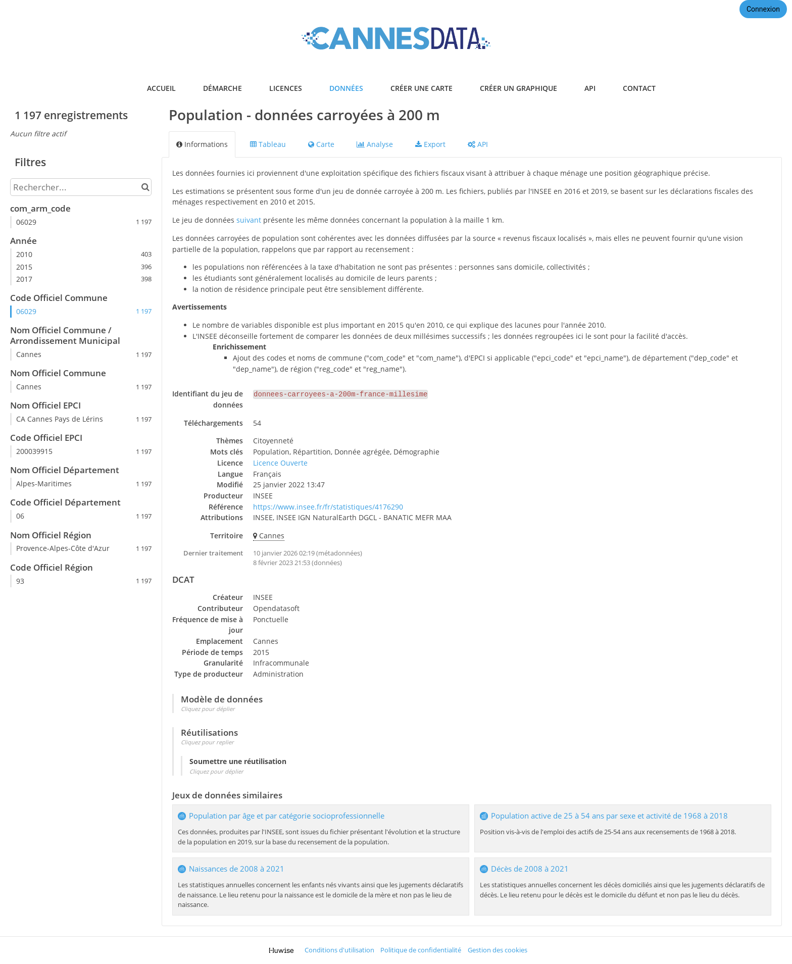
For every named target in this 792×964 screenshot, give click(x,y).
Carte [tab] (321, 144)
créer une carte (421, 88)
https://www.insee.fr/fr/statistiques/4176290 (328, 507)
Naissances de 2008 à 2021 (236, 869)
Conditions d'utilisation (339, 950)
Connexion (763, 9)
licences (285, 88)
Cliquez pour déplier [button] (208, 709)
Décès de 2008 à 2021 (530, 869)
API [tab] (478, 144)
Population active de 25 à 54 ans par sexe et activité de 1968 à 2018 (609, 815)
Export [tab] (430, 144)
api (590, 88)
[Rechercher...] (81, 187)
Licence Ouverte (280, 463)
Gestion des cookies (497, 950)
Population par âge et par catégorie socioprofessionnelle (286, 815)
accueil (161, 88)
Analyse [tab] (375, 144)
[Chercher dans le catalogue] (145, 187)
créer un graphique (518, 88)
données (346, 88)
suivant (248, 220)
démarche (222, 88)
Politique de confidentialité (420, 950)
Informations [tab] (202, 144)
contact (639, 88)
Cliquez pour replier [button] (207, 742)
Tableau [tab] (268, 144)
